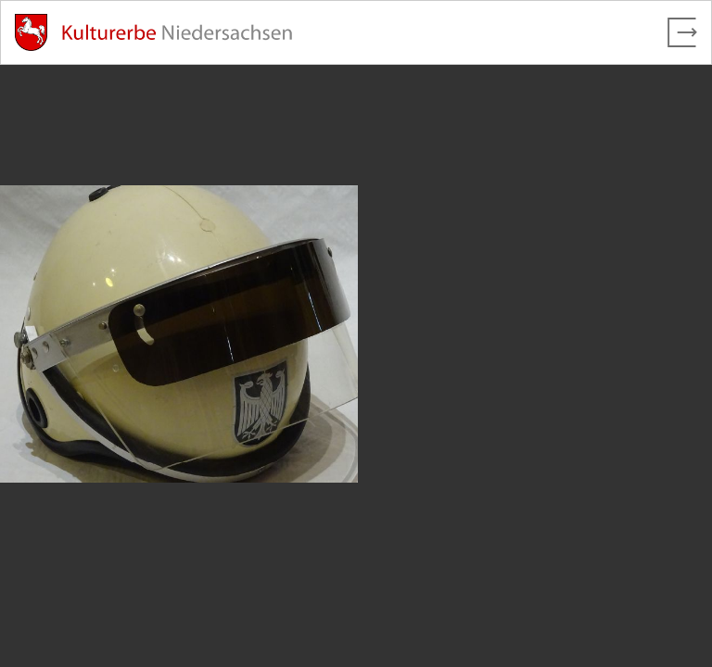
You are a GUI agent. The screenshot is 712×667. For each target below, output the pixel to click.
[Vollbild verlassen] (682, 32)
